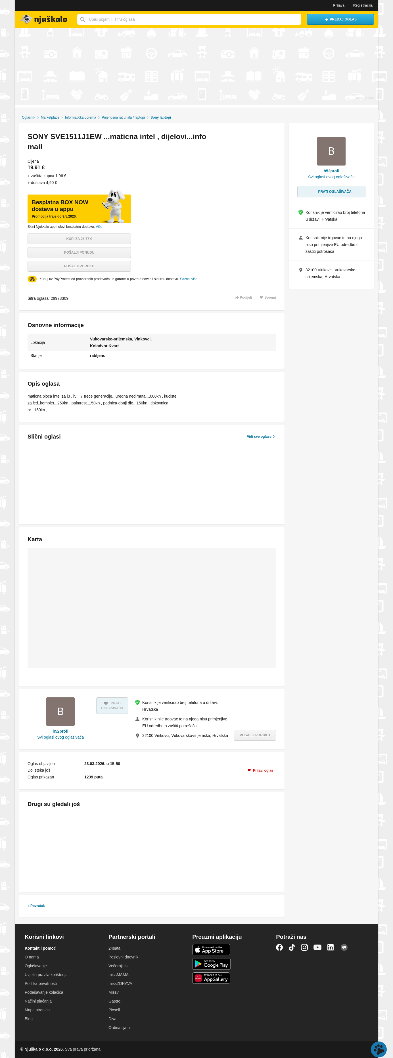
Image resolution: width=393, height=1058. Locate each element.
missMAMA (118, 974)
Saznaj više (188, 279)
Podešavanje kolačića (44, 992)
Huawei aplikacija (211, 978)
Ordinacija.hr (119, 1027)
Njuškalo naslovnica (45, 19)
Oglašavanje (36, 966)
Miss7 (113, 992)
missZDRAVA (120, 983)
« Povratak (36, 906)
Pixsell (114, 1010)
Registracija (363, 5)
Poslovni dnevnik (123, 957)
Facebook (279, 947)
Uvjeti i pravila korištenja (46, 974)
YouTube (317, 947)
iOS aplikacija (211, 949)
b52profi (60, 731)
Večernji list (118, 966)
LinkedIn (331, 947)
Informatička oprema (80, 117)
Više (99, 227)
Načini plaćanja (38, 1001)
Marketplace (50, 117)
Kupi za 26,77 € (79, 239)
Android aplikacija (211, 964)
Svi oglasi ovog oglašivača (60, 737)
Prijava (338, 5)
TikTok (292, 947)
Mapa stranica (37, 1010)
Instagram (304, 947)
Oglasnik (28, 117)
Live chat (378, 1049)
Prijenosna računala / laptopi (123, 117)
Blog (29, 1018)
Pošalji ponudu (79, 253)
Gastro (114, 1001)
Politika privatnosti (41, 983)
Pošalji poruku (79, 266)
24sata (114, 948)
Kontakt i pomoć (40, 948)
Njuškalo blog (344, 947)
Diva (112, 1018)
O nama (32, 957)
